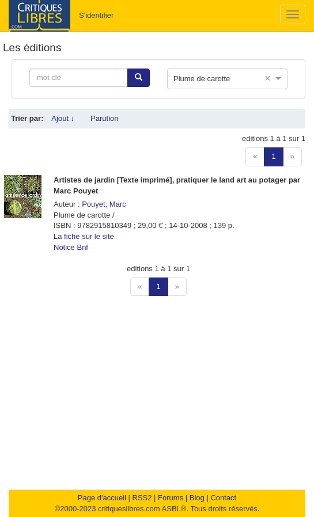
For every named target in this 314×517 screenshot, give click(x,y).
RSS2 (142, 497)
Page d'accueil (102, 497)
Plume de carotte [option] (201, 78)
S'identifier (96, 15)
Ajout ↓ (62, 118)
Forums (170, 497)
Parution (104, 118)
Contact (223, 497)
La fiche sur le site (84, 236)
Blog (197, 497)
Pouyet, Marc (104, 204)
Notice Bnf (71, 247)
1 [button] (273, 156)
